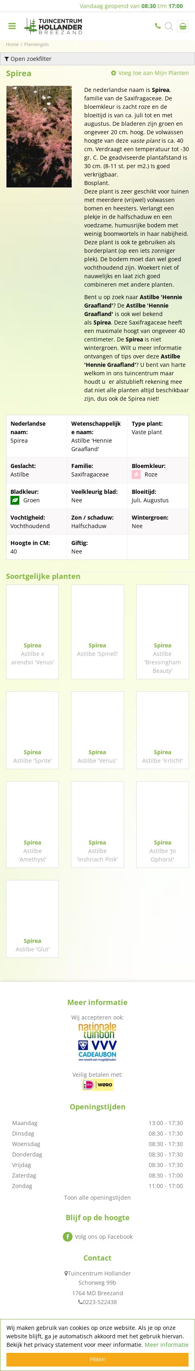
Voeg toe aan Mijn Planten (153, 73)
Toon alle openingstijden (97, 1197)
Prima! (98, 1359)
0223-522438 (159, 26)
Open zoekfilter (28, 58)
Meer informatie (167, 1344)
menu (12, 26)
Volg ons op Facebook (104, 1236)
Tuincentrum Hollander (99, 1273)
